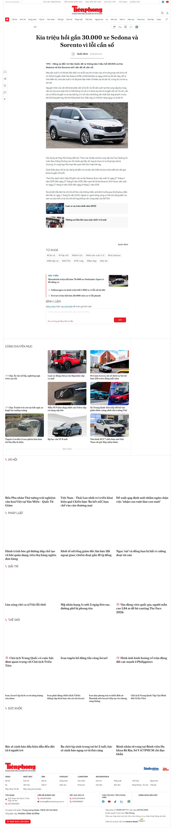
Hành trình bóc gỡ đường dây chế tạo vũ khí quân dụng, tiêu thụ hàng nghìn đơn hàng (30, 554)
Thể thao (88, 19)
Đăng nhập (50, 306)
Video (159, 19)
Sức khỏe (51, 19)
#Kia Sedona (114, 255)
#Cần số (51, 255)
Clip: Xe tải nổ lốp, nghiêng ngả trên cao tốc (22, 377)
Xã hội (14, 19)
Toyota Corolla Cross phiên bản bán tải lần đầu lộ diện (23, 440)
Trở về (5, 99)
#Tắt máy (78, 260)
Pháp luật (79, 19)
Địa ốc (41, 19)
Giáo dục (131, 19)
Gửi (120, 320)
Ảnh (43, 777)
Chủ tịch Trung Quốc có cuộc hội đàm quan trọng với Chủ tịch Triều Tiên (29, 661)
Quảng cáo (135, 2)
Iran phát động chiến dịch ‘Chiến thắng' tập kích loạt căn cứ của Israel (65, 697)
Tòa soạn (123, 2)
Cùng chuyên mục (18, 346)
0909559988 (45, 798)
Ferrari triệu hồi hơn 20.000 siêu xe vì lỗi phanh (76, 295)
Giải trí (122, 19)
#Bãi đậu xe (52, 260)
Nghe (5, 72)
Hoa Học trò (110, 2)
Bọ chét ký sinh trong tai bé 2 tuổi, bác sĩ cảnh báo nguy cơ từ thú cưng (86, 748)
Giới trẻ (69, 19)
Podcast (64, 777)
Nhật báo (27, 777)
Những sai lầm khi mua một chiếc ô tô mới (85, 219)
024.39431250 (13, 804)
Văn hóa (114, 19)
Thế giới (60, 19)
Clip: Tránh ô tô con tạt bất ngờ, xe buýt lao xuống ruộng (24, 409)
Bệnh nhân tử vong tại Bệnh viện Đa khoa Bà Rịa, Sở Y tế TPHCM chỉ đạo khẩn (140, 750)
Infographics (102, 777)
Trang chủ (7, 19)
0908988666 (77, 801)
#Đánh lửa (77, 255)
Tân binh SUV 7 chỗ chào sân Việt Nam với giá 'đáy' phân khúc (107, 440)
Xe (107, 19)
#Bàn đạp (92, 260)
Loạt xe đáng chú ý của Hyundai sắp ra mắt (66, 377)
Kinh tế (22, 19)
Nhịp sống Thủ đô (12, 789)
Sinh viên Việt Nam (93, 2)
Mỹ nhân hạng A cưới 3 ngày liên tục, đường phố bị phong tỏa (85, 606)
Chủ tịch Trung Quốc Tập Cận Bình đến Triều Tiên (148, 697)
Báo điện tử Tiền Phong (87, 10)
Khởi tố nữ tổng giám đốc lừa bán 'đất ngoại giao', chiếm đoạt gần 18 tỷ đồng (86, 553)
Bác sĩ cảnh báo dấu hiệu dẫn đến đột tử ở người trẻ (30, 748)
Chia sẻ (5, 78)
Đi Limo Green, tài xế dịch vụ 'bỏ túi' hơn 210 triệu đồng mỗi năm (108, 377)
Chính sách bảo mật (148, 795)
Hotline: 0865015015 (52, 2)
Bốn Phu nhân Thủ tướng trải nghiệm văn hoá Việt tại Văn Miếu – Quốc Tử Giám (30, 501)
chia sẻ (114, 27)
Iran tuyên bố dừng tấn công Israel (84, 658)
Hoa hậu (151, 19)
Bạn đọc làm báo (18, 821)
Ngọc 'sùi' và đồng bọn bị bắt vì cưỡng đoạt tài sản (141, 553)
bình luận (131, 26)
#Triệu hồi (63, 255)
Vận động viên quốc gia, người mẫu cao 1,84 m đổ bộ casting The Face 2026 (141, 608)
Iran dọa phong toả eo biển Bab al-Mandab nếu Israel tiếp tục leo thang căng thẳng (108, 698)
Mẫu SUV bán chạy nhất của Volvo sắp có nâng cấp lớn (67, 409)
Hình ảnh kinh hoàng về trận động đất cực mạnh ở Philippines (141, 660)
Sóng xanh (32, 19)
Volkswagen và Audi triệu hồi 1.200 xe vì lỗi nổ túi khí (78, 290)
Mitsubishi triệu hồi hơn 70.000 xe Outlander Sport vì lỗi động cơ (76, 280)
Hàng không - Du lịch (140, 785)
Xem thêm (167, 19)
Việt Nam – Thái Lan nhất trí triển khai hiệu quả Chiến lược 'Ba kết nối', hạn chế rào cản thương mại (87, 501)
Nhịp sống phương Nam (32, 789)
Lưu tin (5, 85)
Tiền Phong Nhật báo (73, 2)
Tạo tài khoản (66, 306)
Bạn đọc (117, 785)
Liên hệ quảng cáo (46, 795)
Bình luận (5, 92)
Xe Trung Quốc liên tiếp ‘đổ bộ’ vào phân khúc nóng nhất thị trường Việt (108, 409)
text (120, 27)
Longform (83, 777)
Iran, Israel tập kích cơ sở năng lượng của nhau (24, 697)
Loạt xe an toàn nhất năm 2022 (80, 206)
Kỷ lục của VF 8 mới (58, 439)
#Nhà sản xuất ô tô (95, 255)
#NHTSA (66, 260)
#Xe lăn (104, 260)
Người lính (99, 19)
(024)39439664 (78, 798)
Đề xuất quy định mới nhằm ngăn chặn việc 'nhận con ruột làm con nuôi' (142, 499)
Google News (136, 27)
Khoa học (141, 19)
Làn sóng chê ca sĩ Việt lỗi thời (25, 604)
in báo (125, 26)
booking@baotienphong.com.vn (52, 801)
